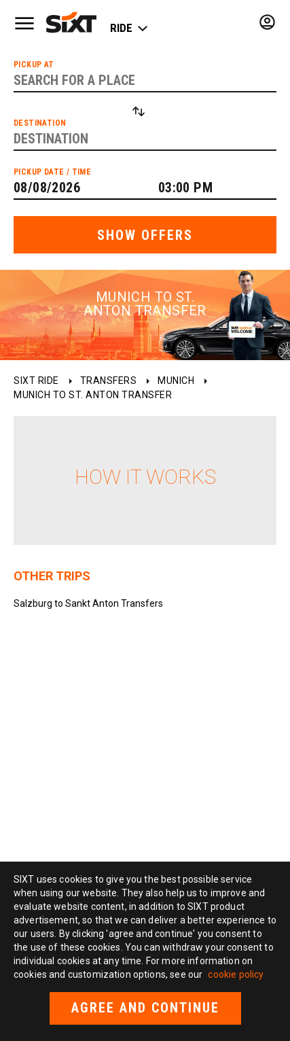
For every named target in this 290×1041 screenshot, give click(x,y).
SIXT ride (36, 380)
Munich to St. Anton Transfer (93, 394)
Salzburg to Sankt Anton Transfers (88, 603)
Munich (176, 380)
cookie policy (236, 974)
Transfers (108, 380)
